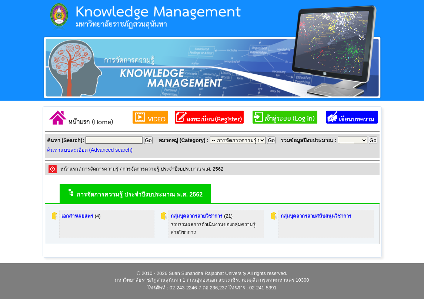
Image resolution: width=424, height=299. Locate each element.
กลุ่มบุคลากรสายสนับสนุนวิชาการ (316, 216)
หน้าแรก (69, 169)
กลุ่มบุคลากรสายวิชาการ (197, 216)
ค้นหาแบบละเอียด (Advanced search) (90, 150)
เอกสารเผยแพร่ (77, 216)
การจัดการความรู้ (100, 169)
